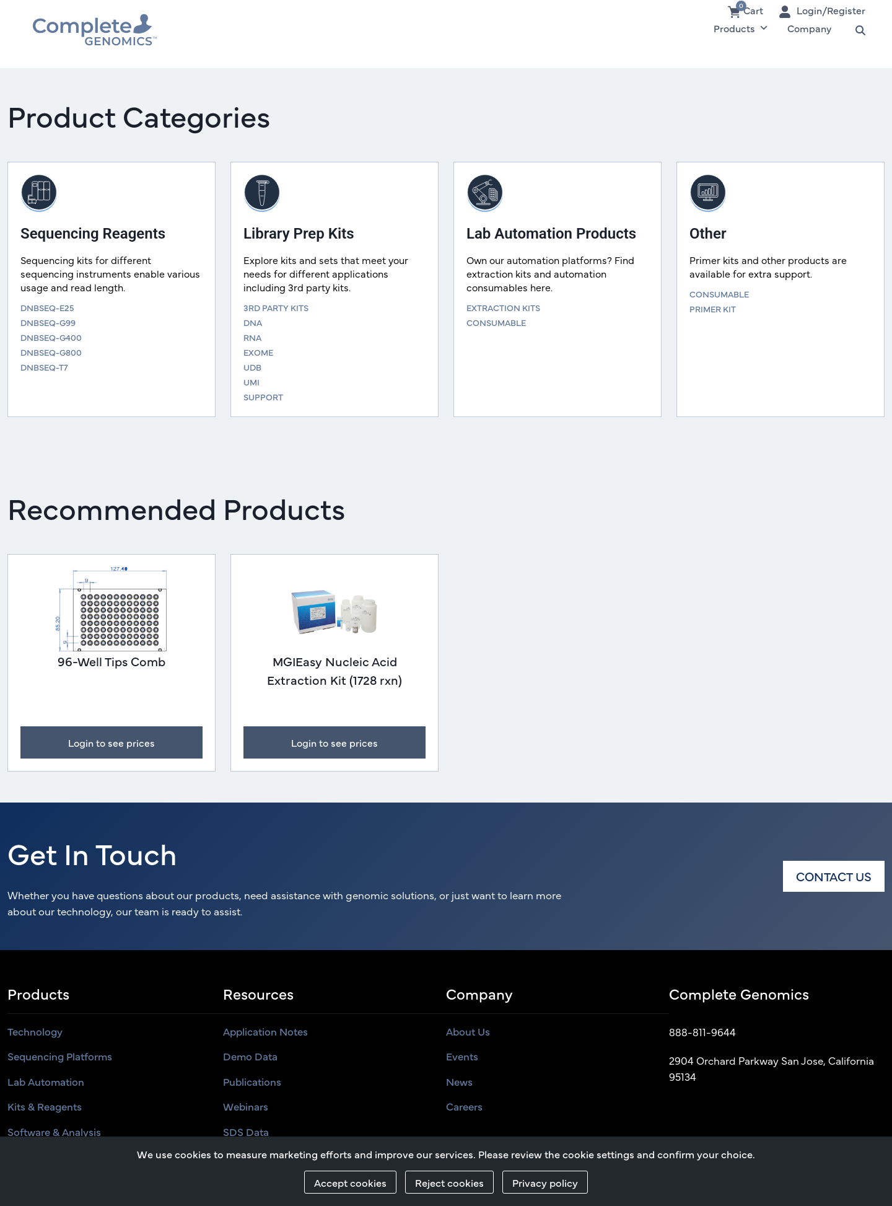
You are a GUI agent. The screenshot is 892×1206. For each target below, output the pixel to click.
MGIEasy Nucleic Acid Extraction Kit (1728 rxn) (334, 670)
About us (468, 1031)
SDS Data (246, 1131)
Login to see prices (111, 742)
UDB (252, 367)
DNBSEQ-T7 (44, 367)
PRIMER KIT (712, 308)
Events (462, 1056)
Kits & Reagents (44, 1106)
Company (809, 28)
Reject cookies (449, 1182)
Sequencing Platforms (59, 1056)
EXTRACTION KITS (503, 307)
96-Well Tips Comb (111, 661)
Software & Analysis (54, 1131)
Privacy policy (545, 1182)
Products (741, 28)
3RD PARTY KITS (275, 307)
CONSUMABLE (496, 322)
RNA (252, 337)
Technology (35, 1031)
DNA (252, 322)
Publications (252, 1081)
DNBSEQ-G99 (48, 322)
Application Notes (265, 1031)
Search (854, 28)
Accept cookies (350, 1182)
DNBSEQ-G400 (51, 337)
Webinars (245, 1106)
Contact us (834, 876)
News (459, 1081)
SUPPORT (263, 396)
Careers (464, 1106)
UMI (251, 382)
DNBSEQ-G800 (51, 352)
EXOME (258, 352)
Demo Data (250, 1056)
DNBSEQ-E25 (47, 307)
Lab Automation (45, 1081)
